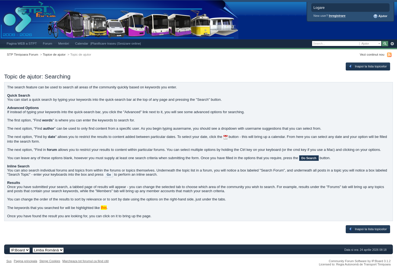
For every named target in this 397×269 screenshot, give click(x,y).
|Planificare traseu (103, 43)
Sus (9, 261)
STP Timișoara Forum (22, 54)
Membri (63, 43)
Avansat (392, 44)
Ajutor (380, 16)
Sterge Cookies (49, 261)
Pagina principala (25, 261)
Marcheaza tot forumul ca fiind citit (85, 261)
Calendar (81, 43)
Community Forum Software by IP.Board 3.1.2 (360, 261)
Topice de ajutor (54, 54)
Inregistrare (337, 15)
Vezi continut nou (372, 54)
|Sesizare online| (129, 43)
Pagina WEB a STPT (22, 43)
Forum (47, 43)
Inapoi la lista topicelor (367, 66)
